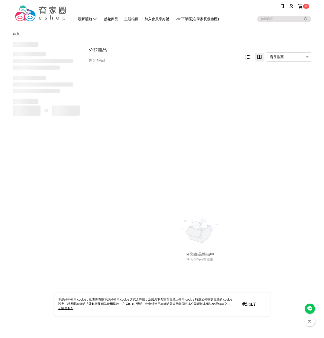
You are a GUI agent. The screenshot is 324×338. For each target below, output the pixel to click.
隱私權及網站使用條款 (104, 304)
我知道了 (249, 304)
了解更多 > (65, 308)
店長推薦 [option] (277, 57)
